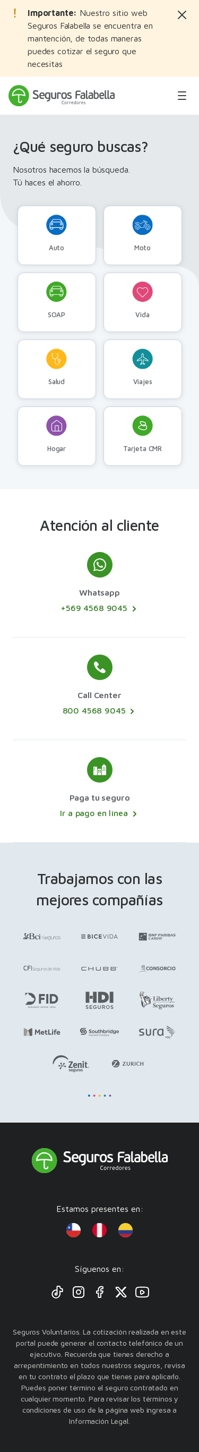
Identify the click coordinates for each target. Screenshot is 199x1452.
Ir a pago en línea (99, 813)
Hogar (56, 434)
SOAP (56, 300)
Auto (56, 233)
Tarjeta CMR (142, 434)
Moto (142, 233)
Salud (56, 367)
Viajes (142, 367)
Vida (142, 300)
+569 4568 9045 (99, 608)
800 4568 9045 (100, 710)
